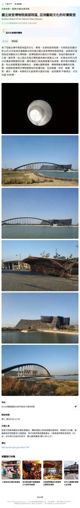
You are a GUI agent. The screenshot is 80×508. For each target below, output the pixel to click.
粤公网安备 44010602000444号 (55, 503)
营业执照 (51, 502)
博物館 (15, 41)
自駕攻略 (6, 9)
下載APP (6, 4)
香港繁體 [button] (20, 4)
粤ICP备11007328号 (64, 502)
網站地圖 (40, 497)
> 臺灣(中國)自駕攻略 (19, 9)
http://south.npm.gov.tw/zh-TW (15, 447)
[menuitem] (6, 3)
